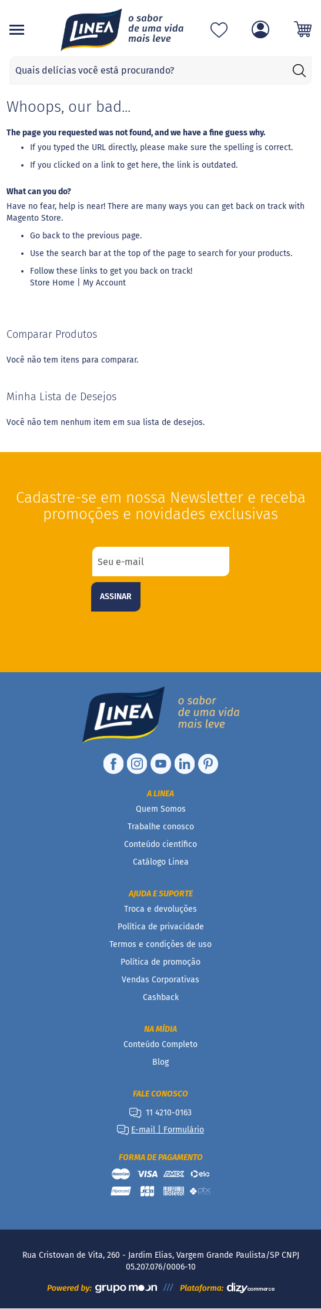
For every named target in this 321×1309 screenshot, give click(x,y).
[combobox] (160, 71)
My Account (104, 283)
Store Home (52, 283)
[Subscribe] (116, 597)
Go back (45, 236)
